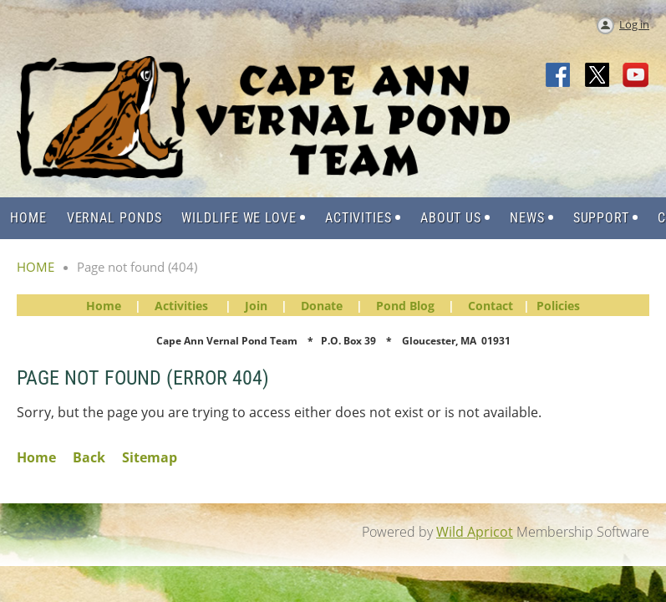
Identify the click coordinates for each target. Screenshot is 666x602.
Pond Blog (405, 306)
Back (89, 457)
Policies (558, 306)
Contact (490, 306)
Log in (634, 24)
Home (103, 306)
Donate (322, 306)
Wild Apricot (474, 532)
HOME (35, 266)
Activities (181, 306)
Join (256, 306)
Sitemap (149, 457)
